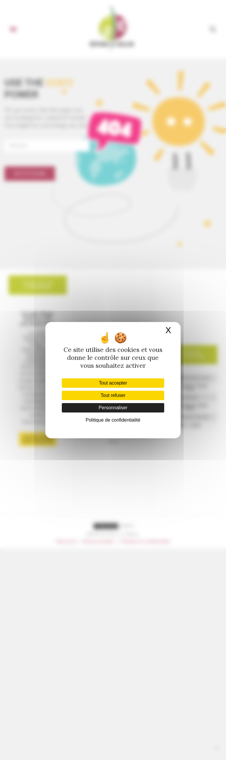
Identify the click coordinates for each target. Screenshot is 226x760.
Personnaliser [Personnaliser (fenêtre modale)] (113, 407)
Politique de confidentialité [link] (113, 419)
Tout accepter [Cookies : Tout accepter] (113, 382)
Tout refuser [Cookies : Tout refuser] (113, 395)
